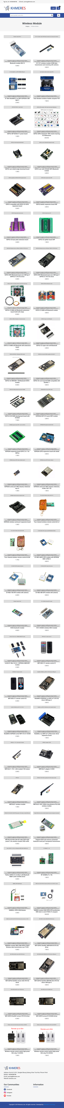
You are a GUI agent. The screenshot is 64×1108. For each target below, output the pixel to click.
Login (53, 8)
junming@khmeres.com (14, 1076)
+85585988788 (12, 1074)
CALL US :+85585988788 (10, 1)
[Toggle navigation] (58, 15)
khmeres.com (12, 1078)
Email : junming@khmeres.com (27, 1)
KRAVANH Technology (49, 1104)
